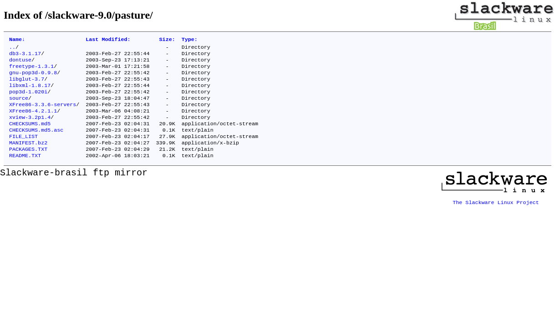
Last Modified (108, 40)
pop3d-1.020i (28, 99)
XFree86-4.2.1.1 (33, 121)
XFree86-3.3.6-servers (42, 114)
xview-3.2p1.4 (30, 129)
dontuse (20, 63)
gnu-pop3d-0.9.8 (33, 78)
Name (17, 40)
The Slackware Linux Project (496, 216)
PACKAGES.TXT (28, 165)
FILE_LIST (23, 150)
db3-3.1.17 (25, 56)
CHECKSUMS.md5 (30, 136)
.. (12, 48)
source (18, 107)
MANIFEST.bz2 (28, 158)
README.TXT (25, 172)
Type (190, 40)
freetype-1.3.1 (31, 70)
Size (167, 40)
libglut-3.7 (26, 85)
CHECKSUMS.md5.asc (36, 143)
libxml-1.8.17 (30, 92)
